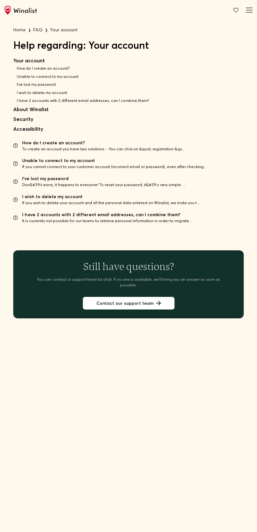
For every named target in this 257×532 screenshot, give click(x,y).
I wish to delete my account (42, 92)
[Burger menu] (248, 10)
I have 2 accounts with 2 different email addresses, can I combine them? (83, 100)
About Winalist (31, 109)
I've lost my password (36, 84)
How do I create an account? (43, 68)
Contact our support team (128, 303)
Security (23, 119)
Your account (29, 61)
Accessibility (28, 129)
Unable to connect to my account (47, 76)
